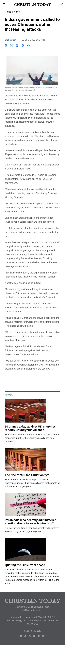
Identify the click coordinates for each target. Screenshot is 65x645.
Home (8, 12)
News (17, 12)
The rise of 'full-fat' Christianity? (27, 475)
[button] (4, 4)
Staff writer (10, 40)
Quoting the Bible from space (25, 565)
